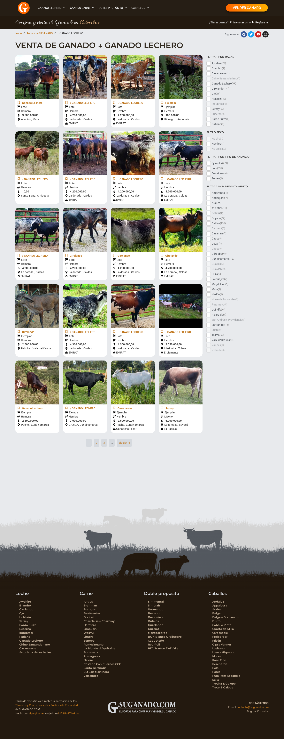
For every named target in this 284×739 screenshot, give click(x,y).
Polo (215, 668)
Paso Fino (219, 660)
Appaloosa (219, 605)
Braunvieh (155, 617)
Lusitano (218, 648)
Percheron (219, 664)
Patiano (24, 636)
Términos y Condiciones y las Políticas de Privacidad (46, 705)
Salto (215, 679)
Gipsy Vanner (221, 644)
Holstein (25, 617)
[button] (52, 8)
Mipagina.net (36, 713)
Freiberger (219, 636)
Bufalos (153, 621)
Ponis (216, 672)
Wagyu (89, 633)
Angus (88, 601)
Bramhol (25, 605)
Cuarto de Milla (223, 629)
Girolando (26, 609)
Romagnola (92, 656)
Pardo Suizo (27, 625)
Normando (155, 609)
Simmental (156, 601)
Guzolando (155, 625)
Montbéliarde (157, 633)
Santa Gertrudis (95, 668)
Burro (216, 621)
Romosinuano (94, 644)
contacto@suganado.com (253, 707)
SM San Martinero (96, 672)
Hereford (90, 625)
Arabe (216, 609)
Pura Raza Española (226, 676)
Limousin (90, 629)
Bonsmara (91, 652)
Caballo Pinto (221, 625)
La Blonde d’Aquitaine (99, 648)
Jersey (23, 621)
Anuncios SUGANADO (40, 33)
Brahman (90, 605)
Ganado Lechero (31, 640)
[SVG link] (142, 707)
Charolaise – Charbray (99, 621)
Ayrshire (25, 601)
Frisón (216, 640)
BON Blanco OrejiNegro (165, 636)
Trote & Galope (222, 687)
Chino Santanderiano (34, 644)
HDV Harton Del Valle (163, 648)
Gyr (21, 613)
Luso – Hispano (223, 652)
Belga (216, 613)
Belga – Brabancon (225, 617)
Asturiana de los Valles (35, 652)
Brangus (90, 609)
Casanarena (27, 648)
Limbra (89, 636)
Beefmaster (92, 613)
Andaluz (218, 601)
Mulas (216, 656)
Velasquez (91, 676)
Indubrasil (26, 633)
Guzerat (153, 629)
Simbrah (154, 605)
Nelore (88, 660)
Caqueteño (156, 640)
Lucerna (25, 629)
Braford (89, 617)
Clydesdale (220, 633)
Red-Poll (154, 644)
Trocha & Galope (224, 683)
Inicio (18, 33)
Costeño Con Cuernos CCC (102, 664)
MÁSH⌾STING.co (68, 713)
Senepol (89, 640)
